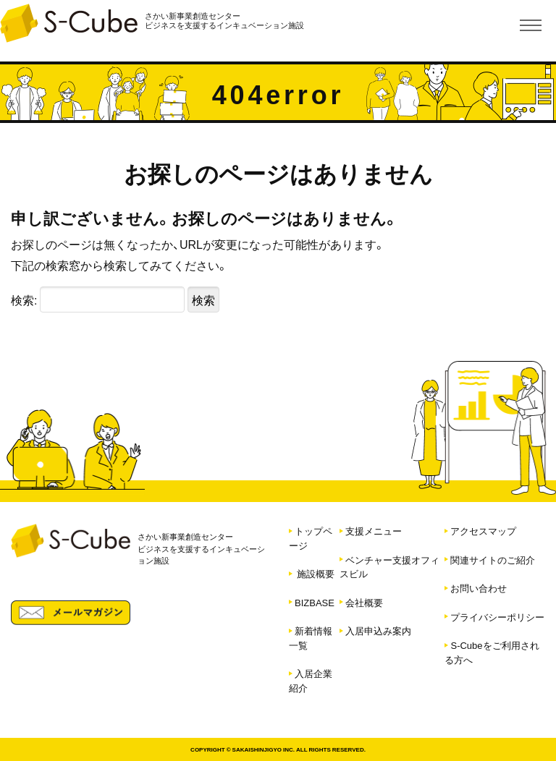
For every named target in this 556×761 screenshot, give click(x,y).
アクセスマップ (483, 530)
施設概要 (315, 573)
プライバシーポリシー (497, 617)
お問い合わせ (478, 588)
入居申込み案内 (378, 630)
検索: (24, 299)
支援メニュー (373, 530)
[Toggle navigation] (531, 25)
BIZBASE (314, 602)
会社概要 (364, 602)
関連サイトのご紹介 (492, 559)
